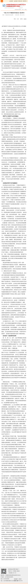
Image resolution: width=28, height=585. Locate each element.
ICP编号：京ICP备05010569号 (7, 577)
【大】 (24, 19)
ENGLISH (20, 1)
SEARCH (25, 1)
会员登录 (11, 1)
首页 (23, 9)
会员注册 (15, 1)
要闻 (26, 9)
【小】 (18, 18)
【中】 (21, 19)
